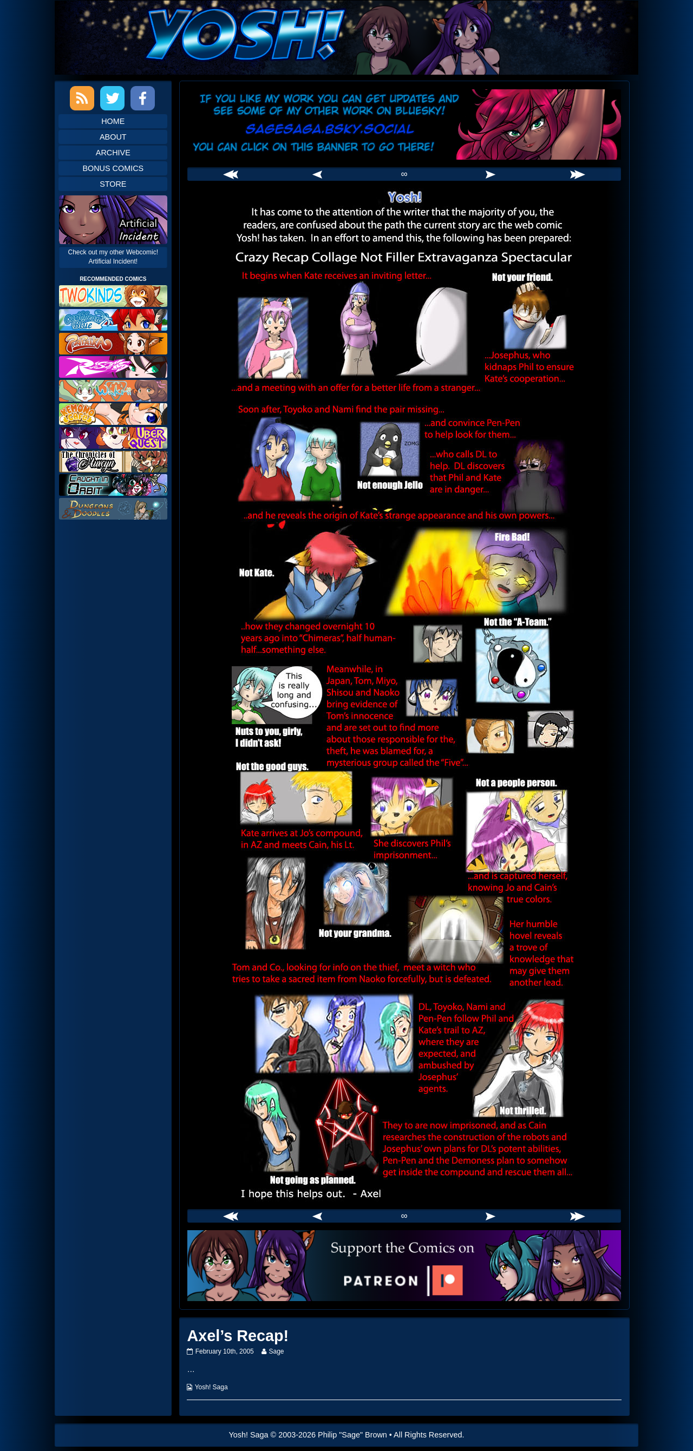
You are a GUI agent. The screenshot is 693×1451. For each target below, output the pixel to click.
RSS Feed (82, 98)
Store (113, 184)
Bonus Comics (112, 168)
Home (113, 121)
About (113, 137)
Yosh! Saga (211, 1387)
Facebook (142, 98)
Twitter (112, 98)
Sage (276, 1351)
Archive (113, 152)
